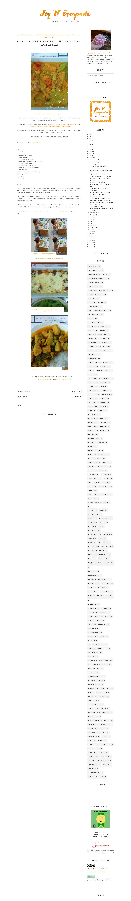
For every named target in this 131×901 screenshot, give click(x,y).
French (90, 454)
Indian (106, 494)
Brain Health (92, 354)
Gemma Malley (92, 462)
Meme (89, 554)
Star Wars (101, 696)
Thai (103, 732)
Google (90, 470)
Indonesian (91, 498)
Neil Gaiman (105, 583)
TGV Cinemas (92, 724)
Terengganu (92, 732)
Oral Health (92, 604)
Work (104, 765)
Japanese (90, 510)
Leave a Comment (24, 391)
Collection (91, 394)
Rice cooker (92, 664)
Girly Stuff (91, 466)
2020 (90, 147)
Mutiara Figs (92, 583)
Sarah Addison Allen (95, 676)
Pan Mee (104, 608)
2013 (90, 234)
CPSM (98, 370)
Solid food (100, 692)
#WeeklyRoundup (93, 306)
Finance (90, 442)
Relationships (92, 660)
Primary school (93, 632)
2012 (90, 236)
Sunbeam (103, 708)
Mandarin (104, 546)
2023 (90, 140)
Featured (91, 434)
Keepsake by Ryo (93, 514)
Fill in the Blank (93, 438)
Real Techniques (93, 652)
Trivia (90, 740)
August (92, 215)
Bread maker (92, 358)
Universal (91, 744)
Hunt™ (90, 486)
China (90, 382)
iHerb (101, 777)
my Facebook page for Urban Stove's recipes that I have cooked (53, 126)
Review (106, 660)
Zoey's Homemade (93, 773)
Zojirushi (91, 777)
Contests (105, 394)
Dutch (90, 410)
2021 (90, 145)
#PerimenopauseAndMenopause (98, 290)
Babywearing (102, 334)
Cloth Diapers (102, 382)
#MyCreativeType (93, 286)
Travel (103, 736)
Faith (102, 430)
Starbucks (91, 700)
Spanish (90, 696)
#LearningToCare (93, 282)
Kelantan (91, 518)
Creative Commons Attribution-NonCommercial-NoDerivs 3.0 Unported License (98, 870)
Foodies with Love (94, 450)
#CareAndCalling (94, 270)
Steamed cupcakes (94, 704)
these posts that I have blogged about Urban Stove (62, 124)
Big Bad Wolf (92, 342)
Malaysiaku (101, 542)
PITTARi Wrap (92, 608)
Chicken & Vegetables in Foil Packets (100, 198)
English (103, 422)
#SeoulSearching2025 (95, 294)
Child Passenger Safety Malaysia (99, 378)
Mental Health (102, 554)
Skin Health (105, 688)
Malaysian (91, 546)
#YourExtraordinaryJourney (97, 310)
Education (91, 418)
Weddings (91, 757)
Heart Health (92, 482)
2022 (90, 143)
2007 (90, 246)
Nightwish (101, 587)
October (92, 164)
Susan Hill (105, 712)
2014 (90, 231)
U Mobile (101, 740)
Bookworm (104, 350)
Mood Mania (92, 575)
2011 (90, 238)
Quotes (90, 640)
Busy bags (103, 366)
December (93, 160)
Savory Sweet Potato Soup (97, 182)
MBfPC (101, 538)
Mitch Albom (102, 558)
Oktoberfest (105, 591)
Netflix (90, 587)
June (91, 219)
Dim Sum (90, 406)
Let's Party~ (92, 530)
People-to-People (93, 620)
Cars (106, 370)
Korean (90, 522)
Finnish (101, 442)
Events (90, 426)
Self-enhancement (94, 680)
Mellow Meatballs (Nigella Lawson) (100, 192)
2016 (90, 155)
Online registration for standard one (100, 596)
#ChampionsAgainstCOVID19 (97, 274)
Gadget (98, 458)
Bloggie (102, 346)
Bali (104, 338)
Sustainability (92, 716)
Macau (90, 542)
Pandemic (103, 612)
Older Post (76, 397)
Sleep (89, 692)
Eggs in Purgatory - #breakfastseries (100, 174)
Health (106, 478)
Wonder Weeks (92, 765)
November (93, 162)
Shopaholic (92, 688)
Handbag (104, 474)
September (93, 212)
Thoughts (91, 736)
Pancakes (91, 612)
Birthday (91, 346)
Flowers (90, 446)
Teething (91, 728)
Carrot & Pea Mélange (96, 206)
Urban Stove (49, 37)
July (91, 217)
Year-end (91, 769)
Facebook (91, 430)
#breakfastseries (93, 314)
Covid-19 (91, 398)
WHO (102, 753)
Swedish (107, 720)
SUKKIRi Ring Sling (94, 668)
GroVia (101, 470)
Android (90, 330)
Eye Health (102, 426)
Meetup (101, 550)
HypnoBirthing (103, 486)
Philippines (101, 624)
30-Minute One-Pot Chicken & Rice (100, 200)
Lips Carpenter (92, 534)
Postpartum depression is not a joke (100, 176)
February (93, 227)
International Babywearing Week (99, 502)
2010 (90, 240)
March (92, 225)
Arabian (102, 330)
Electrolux (91, 422)
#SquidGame (92, 298)
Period (90, 624)
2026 (90, 134)
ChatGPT (90, 374)
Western (103, 761)
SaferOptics (92, 672)
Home (104, 482)
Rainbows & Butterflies (96, 644)
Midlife (90, 558)
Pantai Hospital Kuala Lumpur (98, 616)
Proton (90, 636)
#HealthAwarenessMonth (96, 278)
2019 (90, 149)
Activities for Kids (94, 322)
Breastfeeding (92, 362)
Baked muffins (92, 338)
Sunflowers (92, 712)
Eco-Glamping (92, 414)
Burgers (106, 362)
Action (90, 318)
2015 (90, 157)
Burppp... (91, 366)
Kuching (101, 522)
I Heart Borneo (93, 494)
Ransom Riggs (101, 648)
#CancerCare (92, 266)
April (91, 223)
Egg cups (103, 418)
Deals (89, 402)
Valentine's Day (93, 748)
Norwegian (91, 591)
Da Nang (102, 398)
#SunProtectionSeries (95, 302)
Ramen (90, 648)
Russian (104, 664)
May (91, 221)
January (92, 229)
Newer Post (22, 397)
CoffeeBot (104, 390)
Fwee (89, 458)
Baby (89, 334)
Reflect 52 (91, 656)
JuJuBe (101, 510)
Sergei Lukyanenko (94, 684)
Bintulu (104, 342)
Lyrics (90, 538)
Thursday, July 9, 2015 (61, 379)
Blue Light (91, 350)
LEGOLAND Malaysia (94, 526)
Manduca (91, 550)
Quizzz (101, 636)
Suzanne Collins (93, 720)
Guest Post (91, 474)
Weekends (91, 761)
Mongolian (91, 571)
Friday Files (101, 454)
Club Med (91, 386)
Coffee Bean (92, 390)
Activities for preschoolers (97, 326)
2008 (90, 244)
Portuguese (92, 628)
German (105, 462)
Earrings (100, 410)
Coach (101, 386)
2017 (90, 153)
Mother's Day (92, 579)
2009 (90, 242)
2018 (90, 151)
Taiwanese (104, 724)
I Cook (90, 490)
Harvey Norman (93, 478)
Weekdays (103, 757)
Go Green (104, 466)
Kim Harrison (103, 518)
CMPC (89, 370)
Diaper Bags (101, 402)
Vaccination (105, 744)
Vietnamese (91, 753)
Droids (101, 406)
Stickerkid (91, 708)
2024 (90, 138)
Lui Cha (105, 534)
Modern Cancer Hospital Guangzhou (100, 563)
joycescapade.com (46, 379)
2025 (90, 136)
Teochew (102, 728)
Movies (104, 579)
